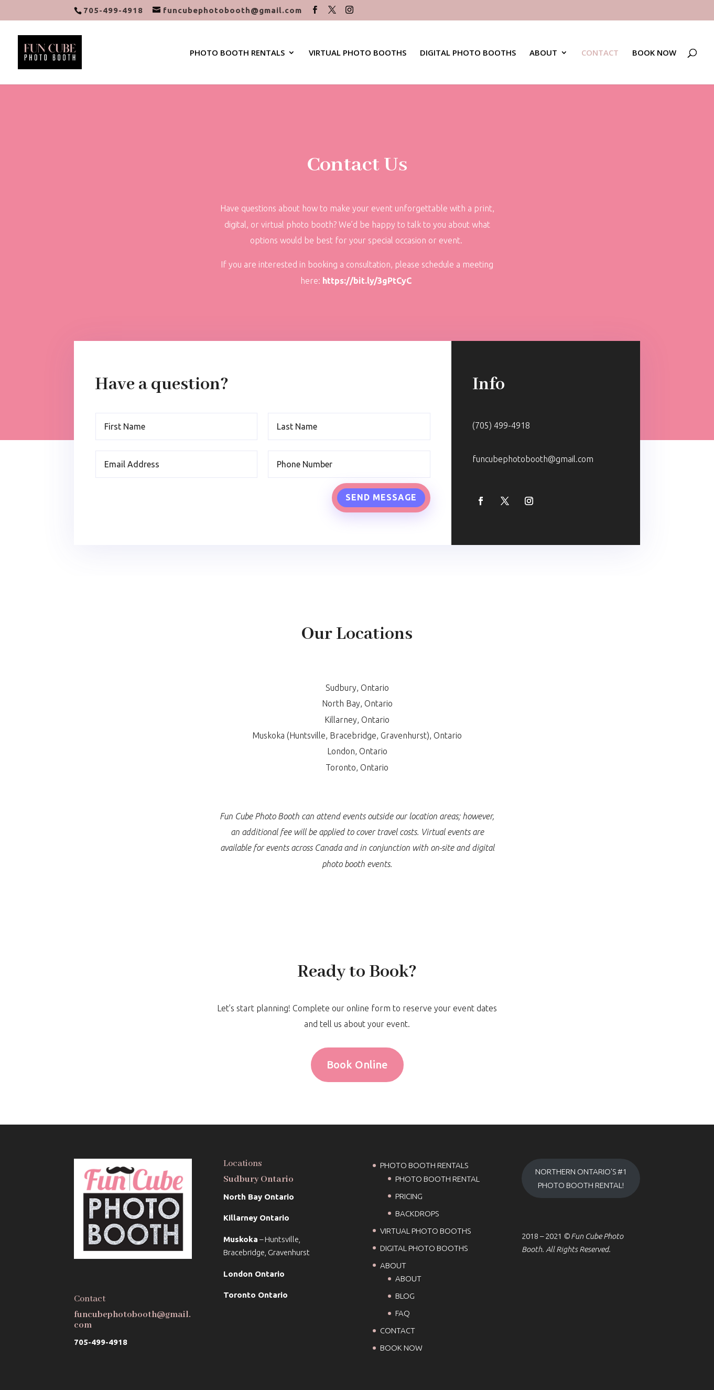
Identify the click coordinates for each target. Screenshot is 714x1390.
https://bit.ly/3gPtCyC (367, 277)
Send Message (380, 493)
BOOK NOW (654, 53)
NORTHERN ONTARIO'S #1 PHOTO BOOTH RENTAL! (581, 1178)
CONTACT (600, 53)
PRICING (409, 1196)
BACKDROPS (417, 1213)
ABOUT (543, 53)
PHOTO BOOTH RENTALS (237, 53)
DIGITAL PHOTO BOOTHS (468, 53)
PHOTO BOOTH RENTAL (437, 1178)
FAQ (402, 1313)
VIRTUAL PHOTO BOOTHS (357, 53)
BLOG (405, 1295)
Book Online (357, 1064)
